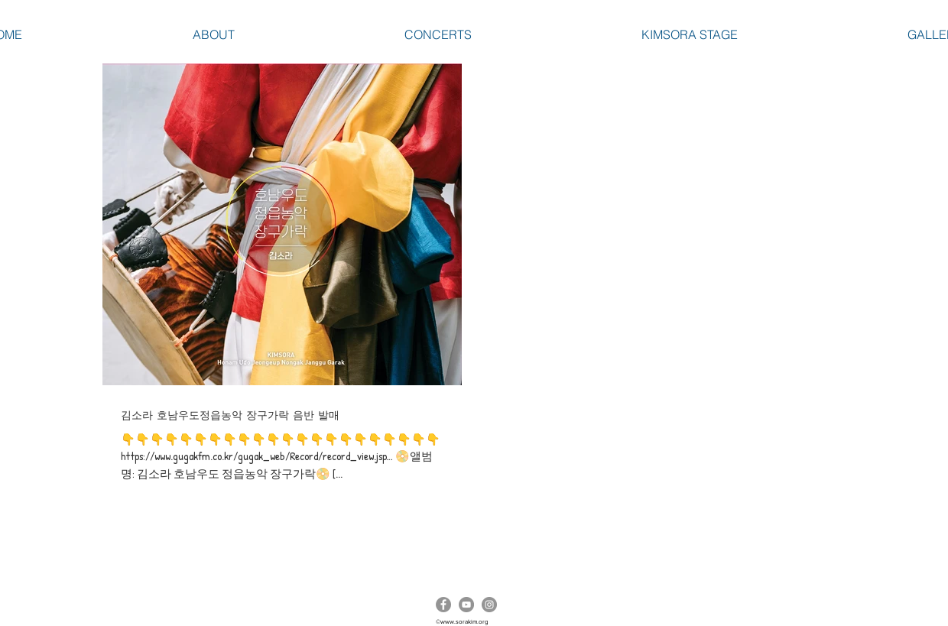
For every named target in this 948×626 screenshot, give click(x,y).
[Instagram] (489, 604)
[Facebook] (443, 604)
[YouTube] (466, 604)
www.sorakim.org (464, 621)
